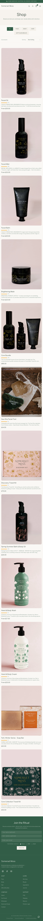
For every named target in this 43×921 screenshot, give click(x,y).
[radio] (20, 844)
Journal (25, 888)
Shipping (25, 898)
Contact (3, 907)
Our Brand (4, 898)
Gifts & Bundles (21, 33)
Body (25, 28)
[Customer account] (32, 6)
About (2, 895)
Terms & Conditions (19, 918)
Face (17, 28)
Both (34, 844)
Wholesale (4, 901)
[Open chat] (38, 917)
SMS (29, 844)
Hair (32, 28)
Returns (25, 901)
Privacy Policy (10, 918)
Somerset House (5, 904)
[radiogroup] (28, 844)
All (10, 28)
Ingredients (26, 885)
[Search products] (29, 6)
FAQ (24, 895)
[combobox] (34, 39)
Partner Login (26, 904)
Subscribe (21, 847)
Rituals (24, 882)
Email (23, 844)
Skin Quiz (25, 879)
